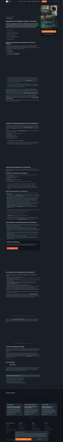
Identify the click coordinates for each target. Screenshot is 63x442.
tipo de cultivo (10, 215)
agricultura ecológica (28, 127)
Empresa (39, 1)
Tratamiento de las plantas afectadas (12, 36)
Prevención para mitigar (10, 39)
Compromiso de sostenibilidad (36, 429)
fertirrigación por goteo (14, 282)
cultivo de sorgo (20, 206)
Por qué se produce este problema (12, 32)
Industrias (19, 1)
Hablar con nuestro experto (48, 31)
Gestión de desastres (22, 428)
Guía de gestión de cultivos (48, 428)
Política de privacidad (13, 440)
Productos (24, 1)
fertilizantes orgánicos (21, 130)
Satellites (7, 432)
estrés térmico (16, 53)
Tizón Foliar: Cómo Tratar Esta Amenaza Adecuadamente (16, 382)
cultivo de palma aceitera (22, 219)
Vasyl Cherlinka (12, 364)
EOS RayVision (8, 424)
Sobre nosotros (34, 424)
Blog (45, 424)
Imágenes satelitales (34, 1)
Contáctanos (44, 1)
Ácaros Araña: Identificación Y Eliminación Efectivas (15, 379)
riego (14, 128)
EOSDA (8, 1)
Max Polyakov (34, 425)
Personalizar (40, 439)
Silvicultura (20, 425)
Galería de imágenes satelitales (49, 429)
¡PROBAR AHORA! (12, 248)
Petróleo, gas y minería (22, 429)
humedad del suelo (29, 80)
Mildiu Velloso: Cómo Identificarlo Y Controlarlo (14, 381)
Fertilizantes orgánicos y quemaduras (12, 33)
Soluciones (28, 1)
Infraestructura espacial (35, 428)
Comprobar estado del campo (49, 34)
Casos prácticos (47, 425)
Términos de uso (8, 440)
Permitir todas (23, 439)
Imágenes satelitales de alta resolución (11, 429)
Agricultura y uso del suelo (22, 424)
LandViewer (7, 425)
